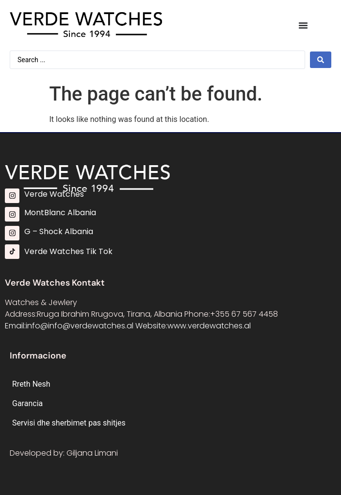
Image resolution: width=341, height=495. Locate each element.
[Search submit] (320, 59)
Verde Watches (54, 194)
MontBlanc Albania (60, 212)
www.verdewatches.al (209, 325)
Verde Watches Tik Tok (68, 251)
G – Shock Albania (58, 231)
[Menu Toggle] (303, 25)
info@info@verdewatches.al (79, 325)
